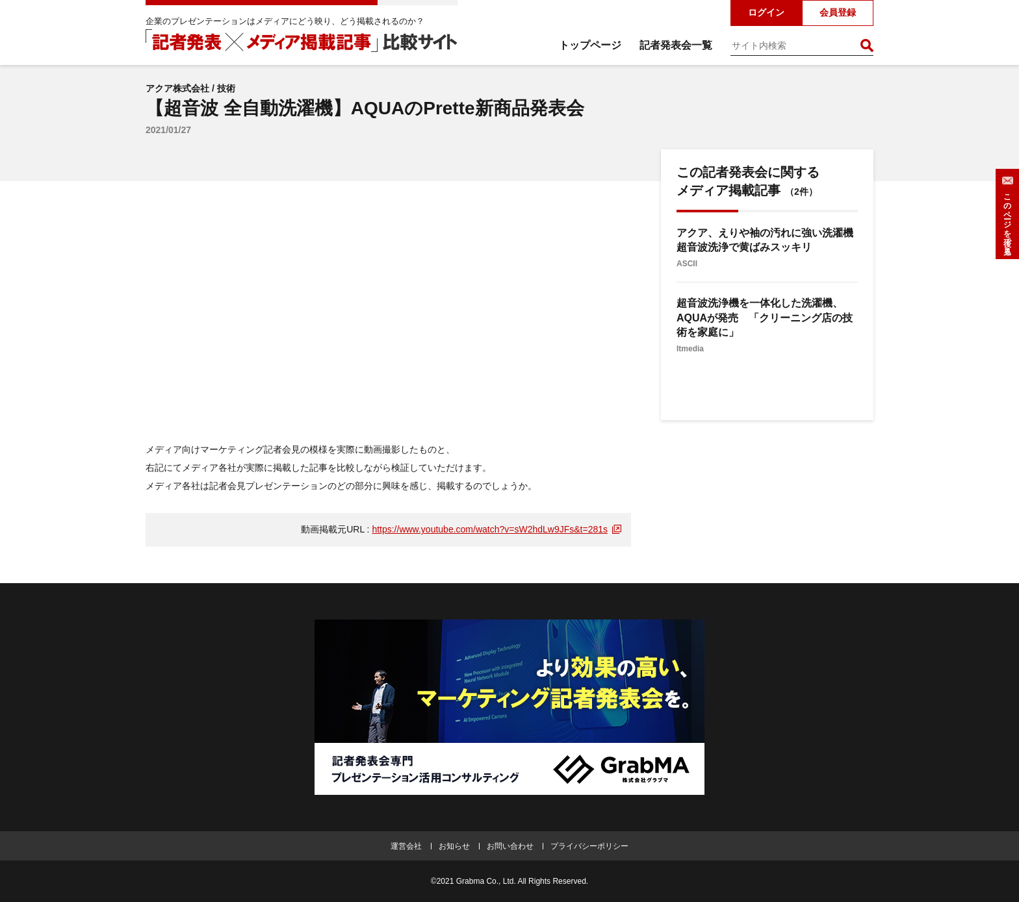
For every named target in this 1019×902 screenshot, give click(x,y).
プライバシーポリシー (589, 846)
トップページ (590, 45)
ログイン (766, 12)
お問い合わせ (510, 846)
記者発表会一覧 (675, 45)
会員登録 (837, 12)
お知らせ (454, 846)
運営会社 (406, 846)
